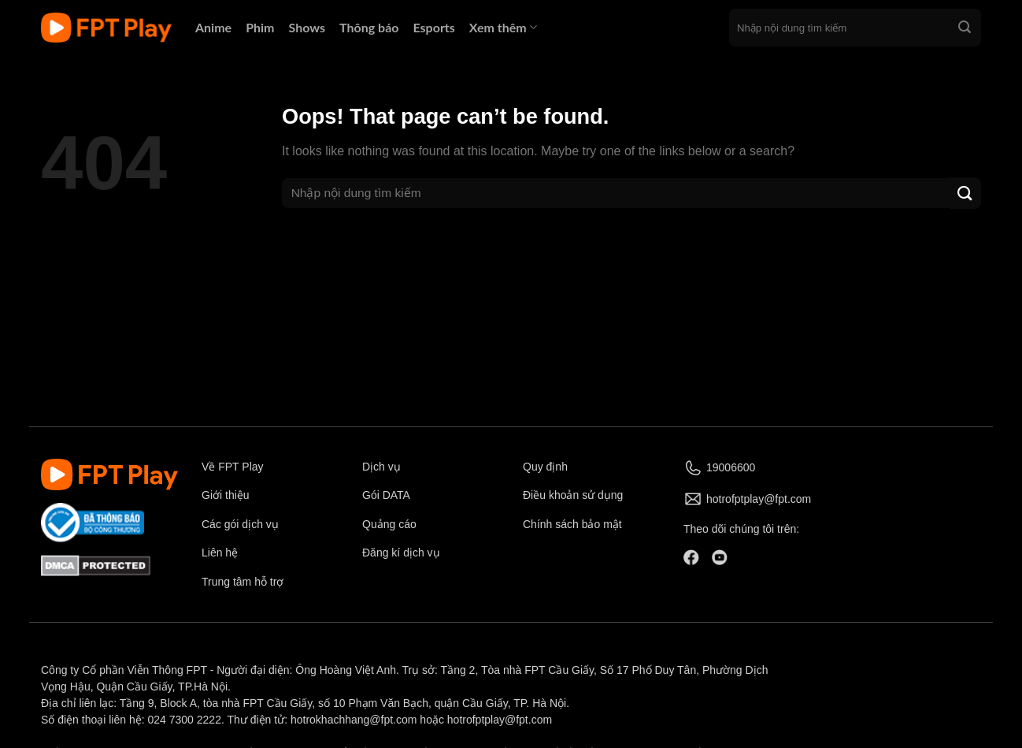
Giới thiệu (226, 495)
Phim (260, 27)
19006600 (730, 467)
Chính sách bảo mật (572, 524)
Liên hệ (220, 552)
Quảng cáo (389, 524)
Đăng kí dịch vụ (401, 552)
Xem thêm (503, 27)
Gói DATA (386, 495)
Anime (213, 27)
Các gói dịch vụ (242, 524)
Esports (433, 27)
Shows (307, 27)
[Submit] (964, 27)
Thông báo (368, 27)
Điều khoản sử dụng (573, 495)
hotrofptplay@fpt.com (758, 499)
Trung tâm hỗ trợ (242, 581)
